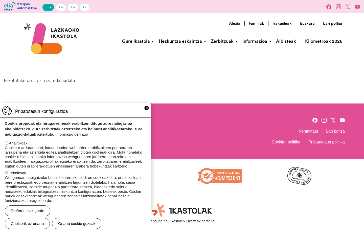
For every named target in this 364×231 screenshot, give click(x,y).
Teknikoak (17, 177)
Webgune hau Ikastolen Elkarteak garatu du (182, 221)
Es (61, 7)
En (73, 7)
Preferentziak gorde (27, 215)
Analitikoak (18, 147)
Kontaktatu (308, 131)
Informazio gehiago (71, 139)
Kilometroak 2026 (323, 41)
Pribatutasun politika (326, 142)
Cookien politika (286, 142)
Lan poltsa (332, 24)
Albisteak (286, 41)
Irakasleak (282, 24)
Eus (48, 7)
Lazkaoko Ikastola (52, 21)
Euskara (307, 24)
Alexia (234, 24)
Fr (84, 7)
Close (147, 112)
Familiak (256, 24)
